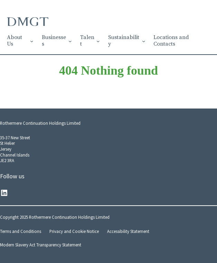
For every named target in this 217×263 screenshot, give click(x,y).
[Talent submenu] (98, 41)
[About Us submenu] (32, 41)
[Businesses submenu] (70, 41)
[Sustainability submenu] (143, 41)
